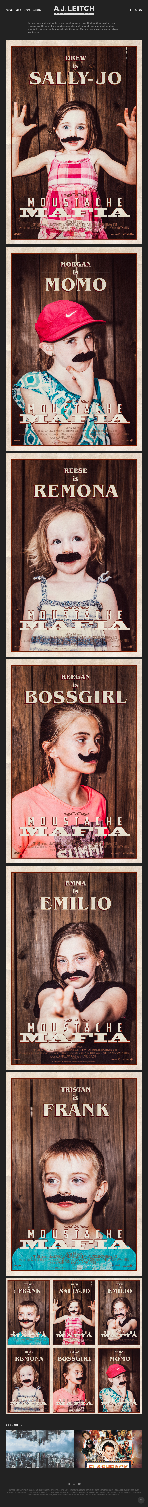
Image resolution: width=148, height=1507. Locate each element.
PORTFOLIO (9, 10)
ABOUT (18, 10)
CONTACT (27, 10)
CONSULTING (37, 10)
